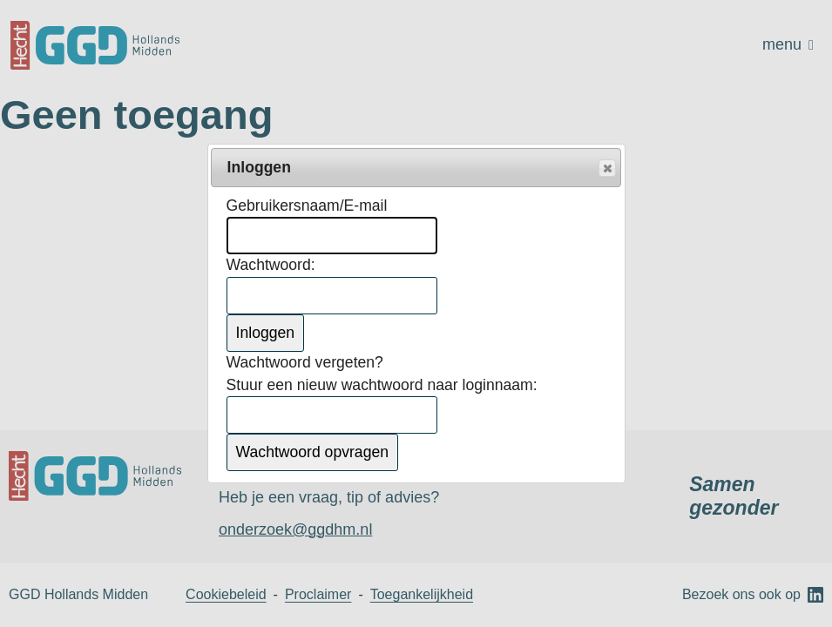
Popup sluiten (606, 169)
